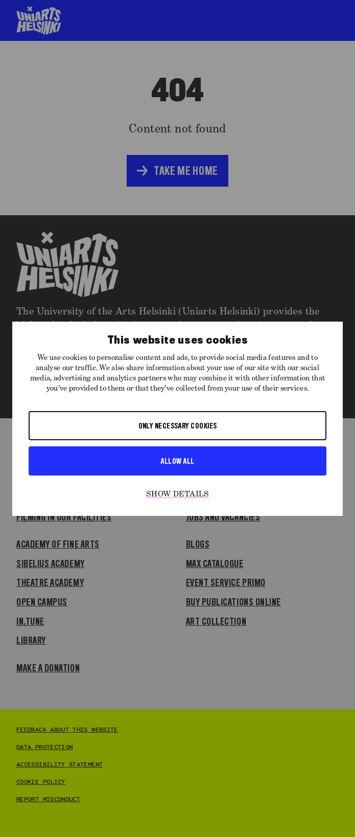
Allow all (177, 460)
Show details (177, 494)
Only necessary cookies (177, 425)
